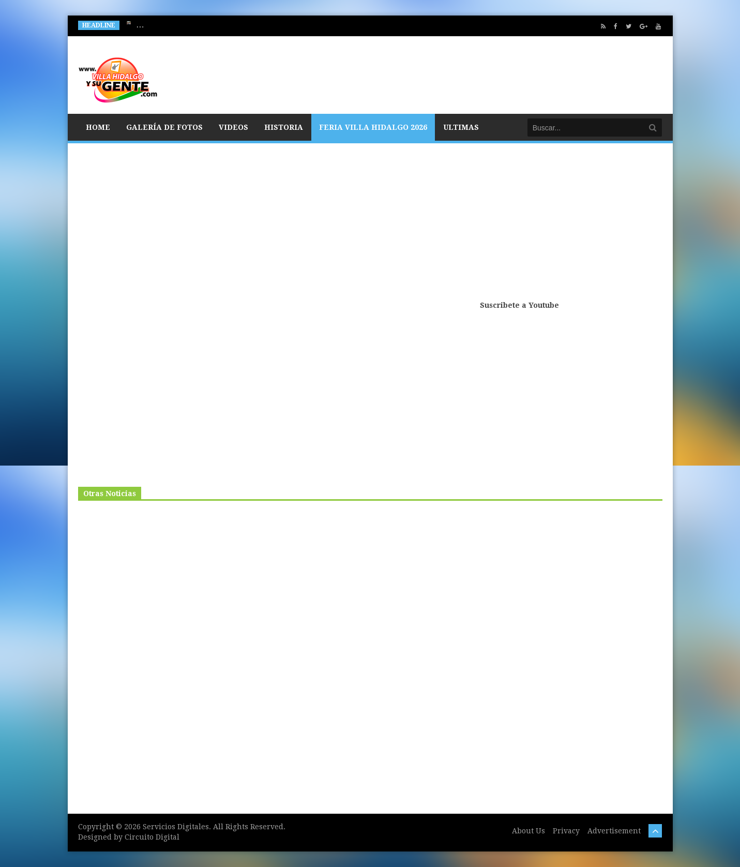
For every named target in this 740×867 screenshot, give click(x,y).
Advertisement (614, 831)
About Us (528, 831)
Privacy (566, 831)
